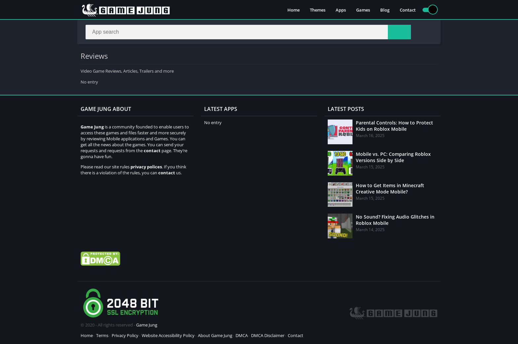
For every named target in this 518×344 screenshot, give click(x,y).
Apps (341, 10)
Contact (408, 10)
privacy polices (146, 167)
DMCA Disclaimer (267, 335)
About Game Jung (215, 335)
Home (293, 10)
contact (166, 173)
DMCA (242, 335)
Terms (102, 335)
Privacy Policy (125, 335)
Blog (384, 10)
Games (363, 10)
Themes (317, 10)
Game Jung (146, 325)
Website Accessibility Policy (168, 335)
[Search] (248, 32)
